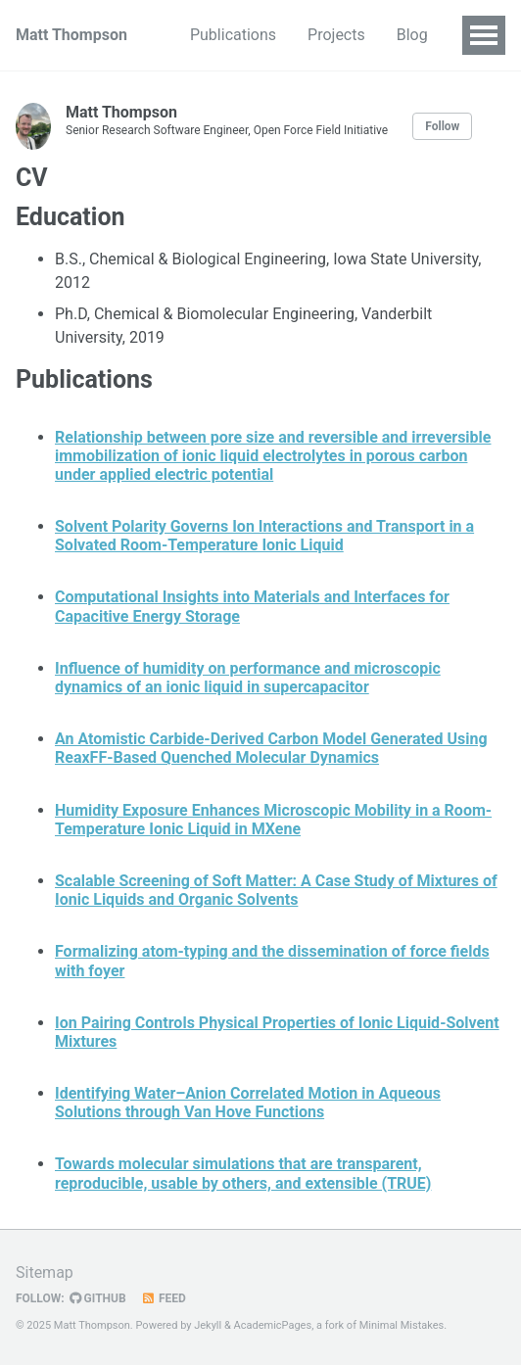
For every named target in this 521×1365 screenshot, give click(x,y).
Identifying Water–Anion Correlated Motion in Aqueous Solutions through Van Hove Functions (248, 1102)
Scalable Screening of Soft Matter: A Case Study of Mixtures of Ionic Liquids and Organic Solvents (276, 890)
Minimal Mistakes (402, 1325)
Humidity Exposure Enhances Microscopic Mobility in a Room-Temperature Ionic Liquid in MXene (273, 819)
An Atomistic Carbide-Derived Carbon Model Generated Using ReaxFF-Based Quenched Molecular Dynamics (271, 748)
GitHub (98, 1298)
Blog (412, 34)
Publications (233, 34)
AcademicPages (273, 1325)
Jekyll (207, 1325)
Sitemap (44, 1272)
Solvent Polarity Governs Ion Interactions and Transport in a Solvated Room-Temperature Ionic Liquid (264, 535)
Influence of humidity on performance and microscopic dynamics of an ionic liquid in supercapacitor (248, 677)
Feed (163, 1298)
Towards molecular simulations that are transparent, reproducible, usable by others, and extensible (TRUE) (243, 1173)
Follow (442, 126)
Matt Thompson (71, 34)
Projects (336, 34)
